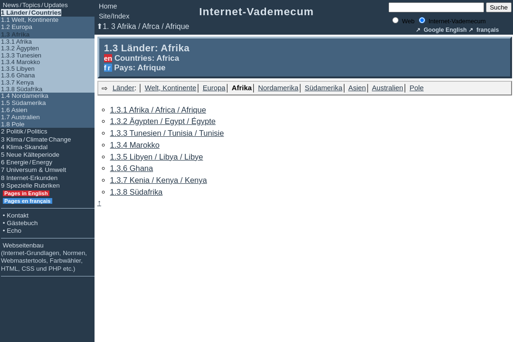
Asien (357, 88)
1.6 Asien (14, 110)
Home (108, 6)
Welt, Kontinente (171, 88)
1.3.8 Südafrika (21, 89)
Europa (214, 88)
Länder (123, 88)
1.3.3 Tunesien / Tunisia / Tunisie (167, 133)
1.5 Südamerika (23, 102)
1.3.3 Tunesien (21, 55)
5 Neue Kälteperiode (30, 154)
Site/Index (114, 16)
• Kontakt (14, 215)
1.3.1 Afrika (16, 41)
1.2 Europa (16, 26)
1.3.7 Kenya (17, 82)
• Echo (11, 230)
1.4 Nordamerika (24, 95)
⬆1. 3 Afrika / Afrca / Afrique (142, 26)
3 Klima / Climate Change (36, 139)
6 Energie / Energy (26, 162)
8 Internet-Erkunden (29, 177)
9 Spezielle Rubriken (30, 185)
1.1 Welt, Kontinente (29, 19)
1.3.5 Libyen (18, 68)
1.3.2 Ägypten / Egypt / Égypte (163, 121)
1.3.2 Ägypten (20, 48)
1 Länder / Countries (31, 12)
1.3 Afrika (15, 34)
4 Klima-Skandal (24, 147)
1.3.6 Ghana (18, 75)
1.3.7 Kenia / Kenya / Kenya (158, 180)
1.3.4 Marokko (20, 62)
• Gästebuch (19, 223)
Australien (387, 88)
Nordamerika (278, 88)
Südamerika (323, 88)
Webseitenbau (44, 257)
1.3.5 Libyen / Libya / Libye (156, 156)
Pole (416, 88)
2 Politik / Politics (24, 131)
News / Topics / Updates (34, 5)
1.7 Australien (20, 117)
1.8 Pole (13, 124)
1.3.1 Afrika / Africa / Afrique (158, 109)
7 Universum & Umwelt (33, 169)
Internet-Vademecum (256, 11)
